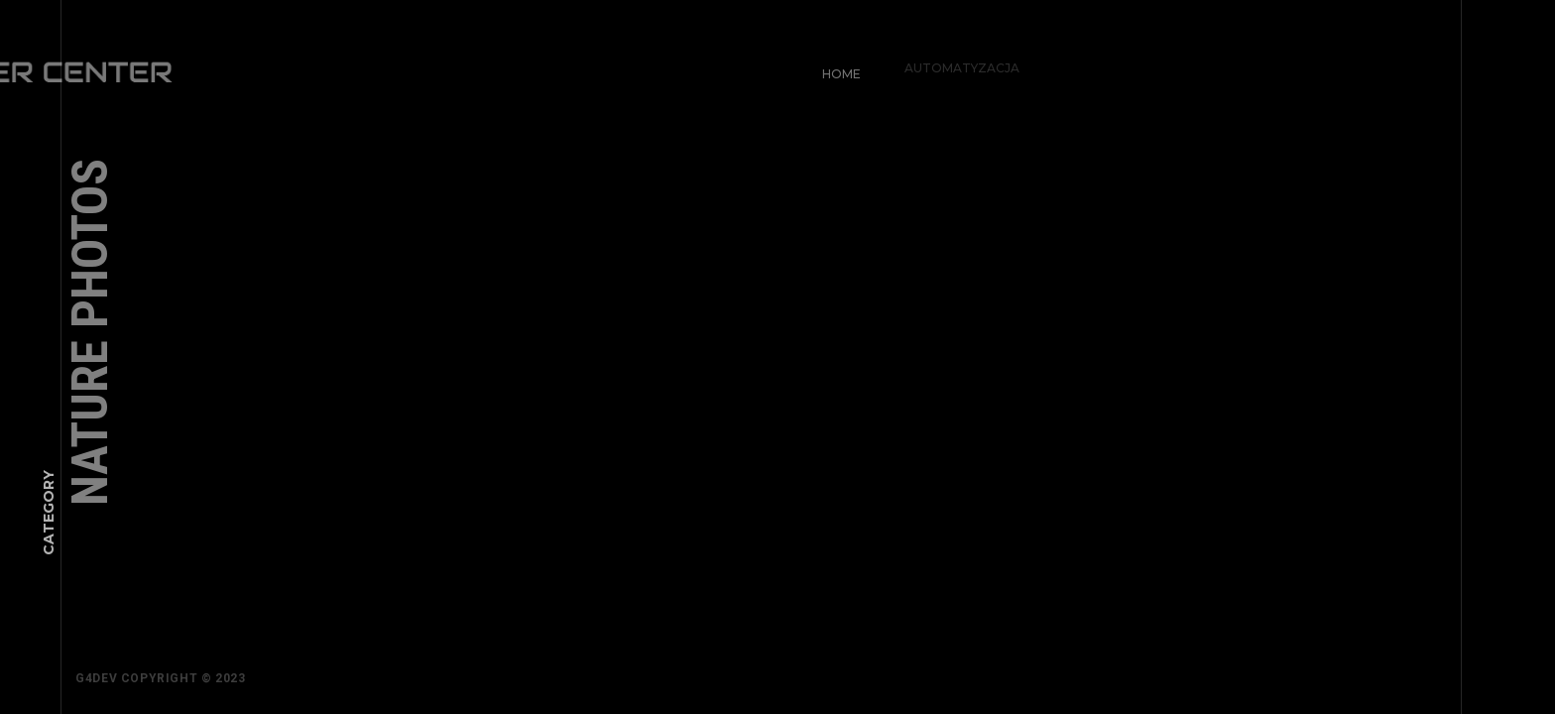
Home (836, 68)
